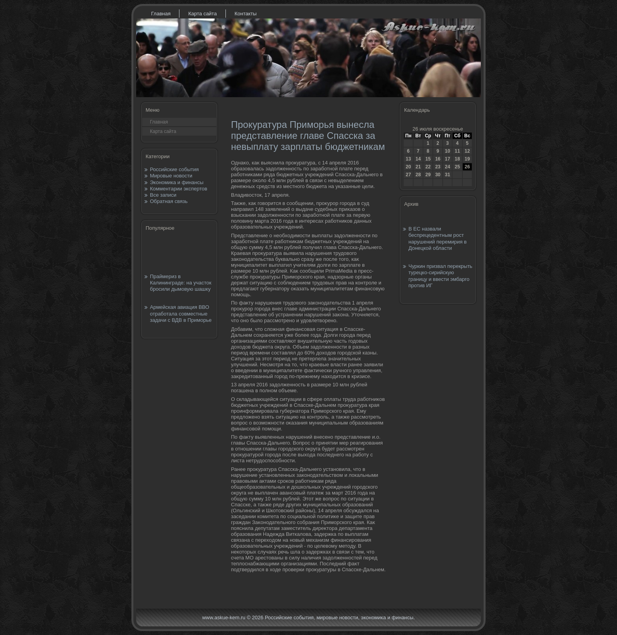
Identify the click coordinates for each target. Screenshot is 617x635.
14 (418, 159)
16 (437, 159)
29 (427, 174)
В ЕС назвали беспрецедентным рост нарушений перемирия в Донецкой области (437, 238)
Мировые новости (171, 176)
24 (447, 167)
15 (427, 159)
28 (418, 174)
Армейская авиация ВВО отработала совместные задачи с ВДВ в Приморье (181, 313)
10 (447, 151)
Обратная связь (169, 201)
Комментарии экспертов (178, 189)
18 (457, 159)
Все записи (163, 195)
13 (408, 159)
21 (418, 167)
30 (437, 174)
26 (467, 167)
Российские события (174, 169)
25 (457, 167)
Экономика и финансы (176, 182)
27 (408, 174)
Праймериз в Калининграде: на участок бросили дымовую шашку (180, 282)
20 (408, 167)
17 (447, 159)
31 (447, 174)
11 (457, 151)
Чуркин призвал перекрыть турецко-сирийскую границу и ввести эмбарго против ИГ (440, 275)
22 (427, 167)
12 (467, 151)
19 (467, 159)
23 (437, 167)
